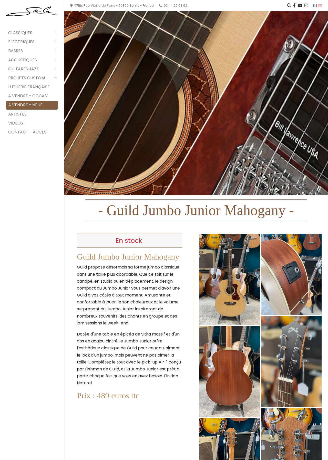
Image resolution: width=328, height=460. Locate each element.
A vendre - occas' (28, 96)
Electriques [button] (21, 42)
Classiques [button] (20, 33)
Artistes (17, 114)
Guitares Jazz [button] (23, 69)
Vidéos (15, 123)
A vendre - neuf (25, 105)
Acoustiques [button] (22, 60)
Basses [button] (15, 51)
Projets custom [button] (26, 78)
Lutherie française (29, 87)
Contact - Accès (27, 132)
